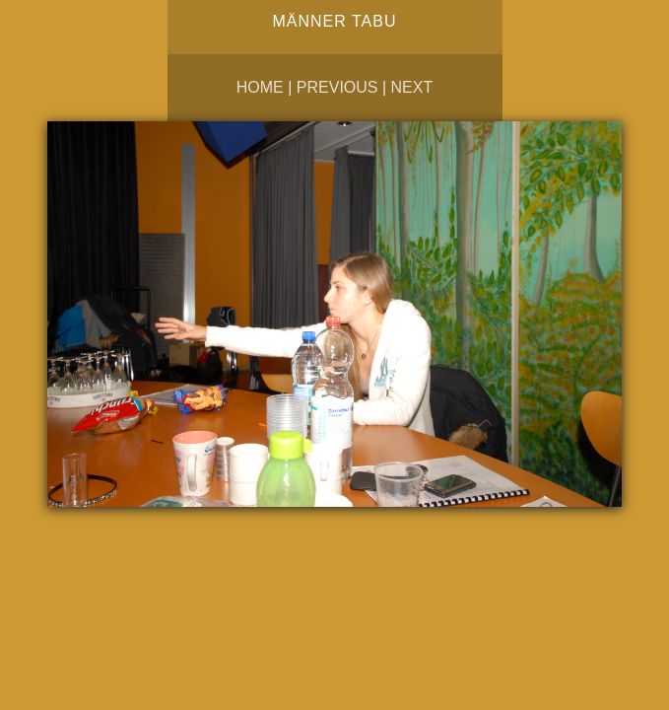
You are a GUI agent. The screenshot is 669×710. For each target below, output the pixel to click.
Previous (337, 87)
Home (260, 87)
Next (412, 87)
